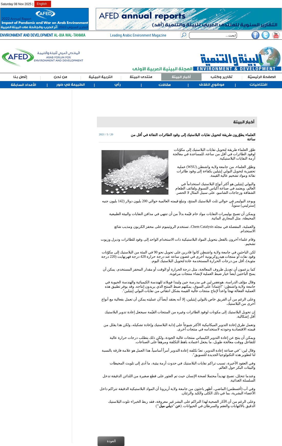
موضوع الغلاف (211, 84)
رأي (117, 84)
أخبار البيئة (181, 77)
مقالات (164, 85)
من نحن (60, 77)
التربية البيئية (101, 77)
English (42, 4)
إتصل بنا (20, 77)
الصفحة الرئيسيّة (262, 77)
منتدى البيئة (141, 77)
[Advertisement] (27, 166)
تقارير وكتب (221, 77)
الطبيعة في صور (70, 84)
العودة (111, 441)
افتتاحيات (258, 84)
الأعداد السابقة (23, 85)
